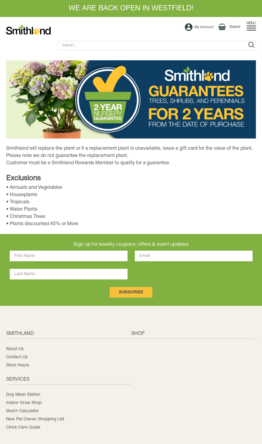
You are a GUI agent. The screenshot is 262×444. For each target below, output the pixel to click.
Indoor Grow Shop (24, 403)
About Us (15, 349)
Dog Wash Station (23, 395)
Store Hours (17, 365)
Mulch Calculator (22, 411)
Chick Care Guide (23, 427)
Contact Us (17, 357)
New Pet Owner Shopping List (35, 419)
